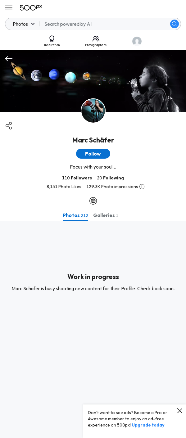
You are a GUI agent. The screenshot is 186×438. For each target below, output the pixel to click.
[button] (93, 154)
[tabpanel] (93, 329)
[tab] (75, 215)
